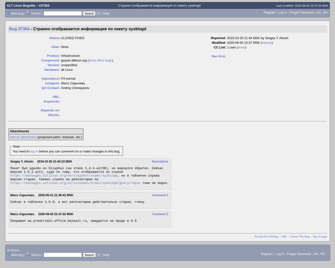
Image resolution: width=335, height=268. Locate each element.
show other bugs (100, 60)
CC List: (220, 47)
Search (36, 13)
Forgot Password (302, 12)
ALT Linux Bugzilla (21, 5)
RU (325, 12)
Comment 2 (160, 218)
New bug (17, 13)
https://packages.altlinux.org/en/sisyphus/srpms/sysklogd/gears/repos (75, 186)
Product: (53, 56)
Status (54, 38)
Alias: (55, 47)
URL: (56, 97)
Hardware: (52, 70)
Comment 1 (160, 199)
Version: (53, 65)
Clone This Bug (300, 241)
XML (284, 241)
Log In (282, 12)
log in (34, 151)
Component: (50, 60)
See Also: (219, 56)
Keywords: (52, 101)
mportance (50, 78)
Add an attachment (23, 137)
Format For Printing (266, 241)
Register (269, 12)
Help (106, 13)
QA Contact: (50, 88)
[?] (98, 13)
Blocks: (54, 115)
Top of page (320, 241)
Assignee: (52, 83)
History (267, 43)
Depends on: (50, 110)
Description (160, 161)
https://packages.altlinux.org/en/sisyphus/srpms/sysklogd (63, 177)
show (241, 47)
